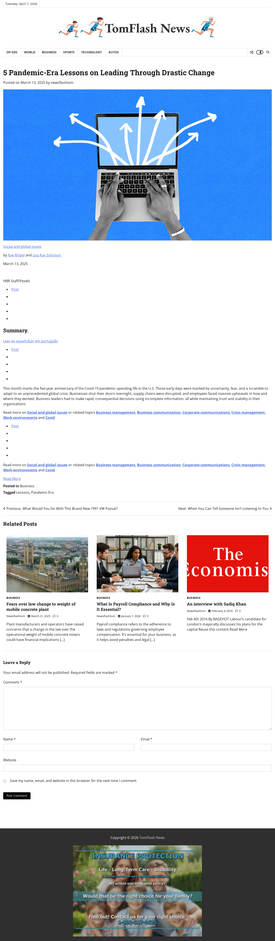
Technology (91, 52)
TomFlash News (147, 28)
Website (9, 760)
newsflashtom (62, 82)
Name (9, 739)
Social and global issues (22, 246)
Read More (12, 478)
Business (49, 52)
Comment (12, 682)
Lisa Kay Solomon (47, 255)
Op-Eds (11, 52)
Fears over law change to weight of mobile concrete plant (40, 606)
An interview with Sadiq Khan (216, 604)
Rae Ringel (16, 255)
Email (146, 739)
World (29, 52)
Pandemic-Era (42, 492)
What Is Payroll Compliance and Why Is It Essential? (136, 606)
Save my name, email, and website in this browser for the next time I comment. (73, 780)
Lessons (22, 492)
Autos (113, 52)
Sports (69, 52)
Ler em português (43, 341)
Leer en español (16, 341)
